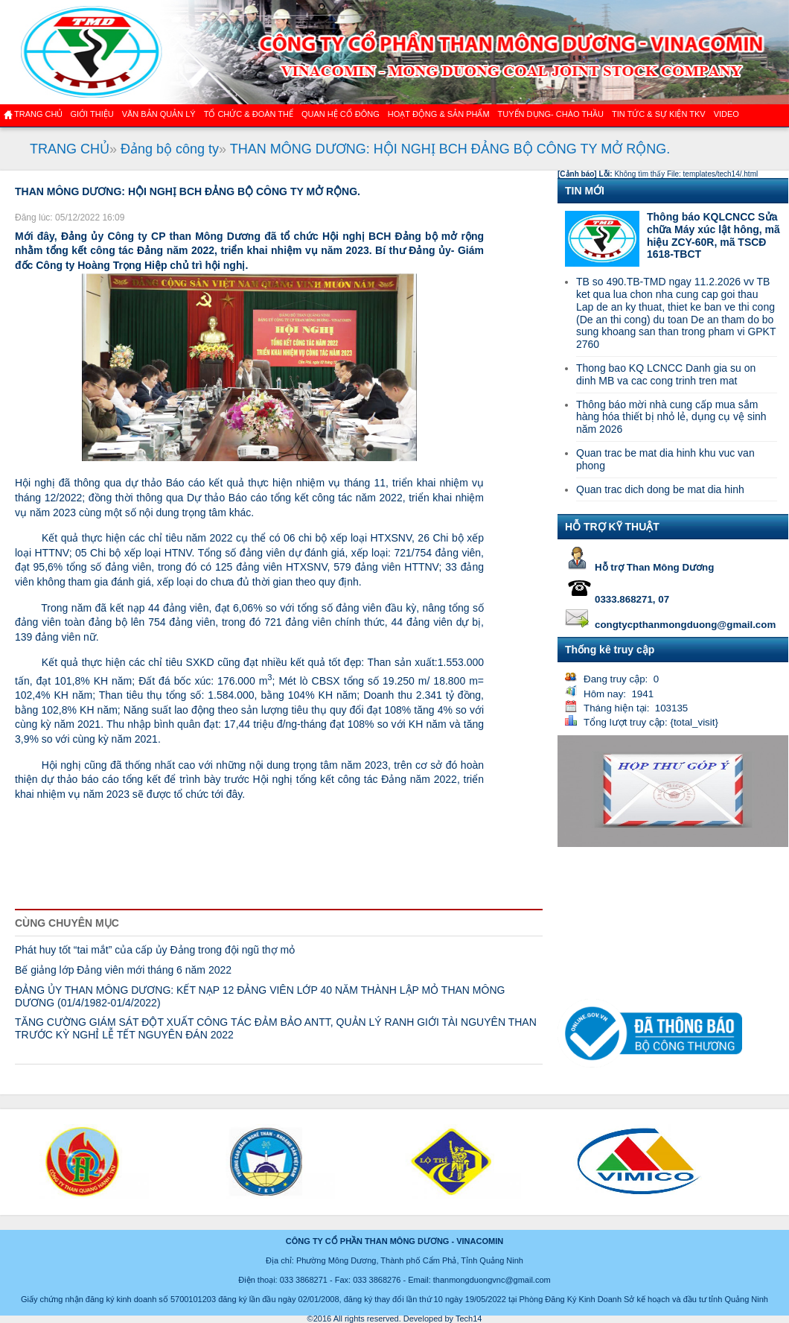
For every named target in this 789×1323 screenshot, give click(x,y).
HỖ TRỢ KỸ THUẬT (612, 527)
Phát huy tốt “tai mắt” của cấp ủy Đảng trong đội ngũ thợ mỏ (155, 950)
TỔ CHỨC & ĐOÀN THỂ (248, 114)
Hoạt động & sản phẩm (439, 114)
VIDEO (726, 114)
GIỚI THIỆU (91, 114)
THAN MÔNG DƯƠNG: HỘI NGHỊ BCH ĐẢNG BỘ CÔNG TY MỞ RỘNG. (450, 149)
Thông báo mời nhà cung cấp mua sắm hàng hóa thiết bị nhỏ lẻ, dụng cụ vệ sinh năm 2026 (671, 417)
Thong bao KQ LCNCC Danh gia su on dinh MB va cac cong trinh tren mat (666, 374)
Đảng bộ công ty (170, 149)
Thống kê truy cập (609, 650)
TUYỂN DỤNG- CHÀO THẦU (551, 114)
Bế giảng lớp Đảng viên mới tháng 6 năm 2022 (123, 970)
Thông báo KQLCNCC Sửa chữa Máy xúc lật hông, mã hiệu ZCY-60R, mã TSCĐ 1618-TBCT (713, 235)
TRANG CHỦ (69, 149)
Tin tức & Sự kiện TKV (659, 114)
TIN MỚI (584, 191)
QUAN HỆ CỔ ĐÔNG (340, 114)
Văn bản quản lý (159, 114)
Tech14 (469, 1318)
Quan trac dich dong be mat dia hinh (660, 489)
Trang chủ (38, 114)
